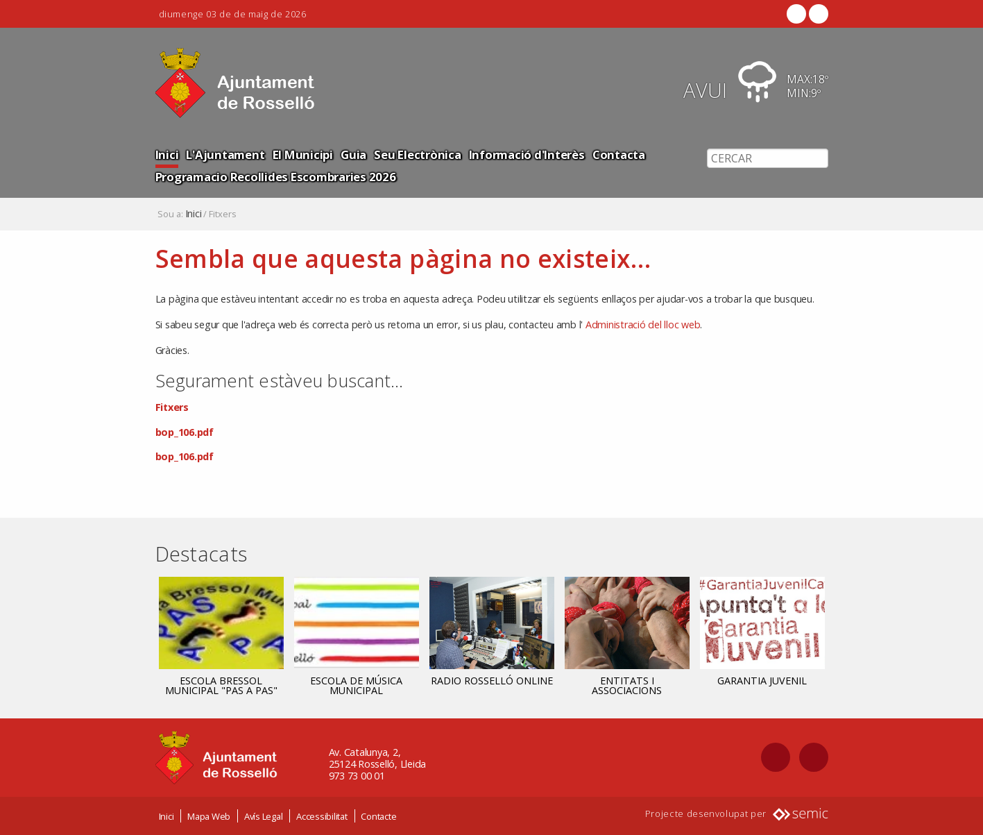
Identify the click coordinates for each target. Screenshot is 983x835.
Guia (353, 154)
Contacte (378, 816)
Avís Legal (263, 816)
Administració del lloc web (643, 324)
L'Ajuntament (225, 154)
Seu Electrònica (417, 154)
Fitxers (172, 407)
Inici (167, 154)
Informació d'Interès (527, 154)
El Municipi (303, 154)
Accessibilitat (322, 816)
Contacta (618, 154)
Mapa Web (208, 816)
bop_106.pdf (184, 432)
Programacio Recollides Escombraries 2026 (275, 177)
